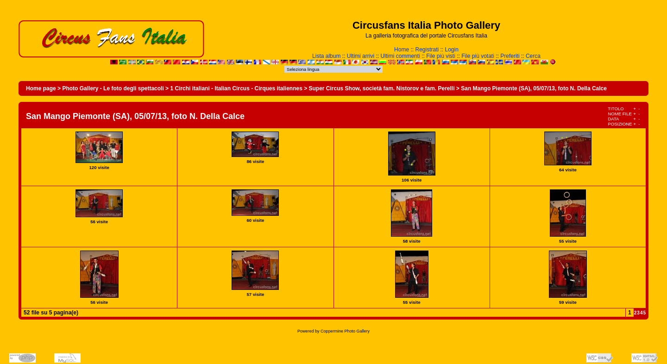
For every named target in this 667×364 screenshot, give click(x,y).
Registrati (427, 49)
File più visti (440, 56)
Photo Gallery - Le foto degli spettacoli (113, 88)
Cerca (533, 56)
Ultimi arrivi (360, 56)
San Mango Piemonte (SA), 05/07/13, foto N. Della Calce (534, 88)
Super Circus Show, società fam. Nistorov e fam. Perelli (382, 88)
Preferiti (509, 56)
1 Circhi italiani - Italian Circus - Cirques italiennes (236, 88)
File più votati (477, 56)
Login (452, 49)
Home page (41, 88)
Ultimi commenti (400, 56)
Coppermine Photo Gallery (345, 331)
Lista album (326, 56)
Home (401, 49)
